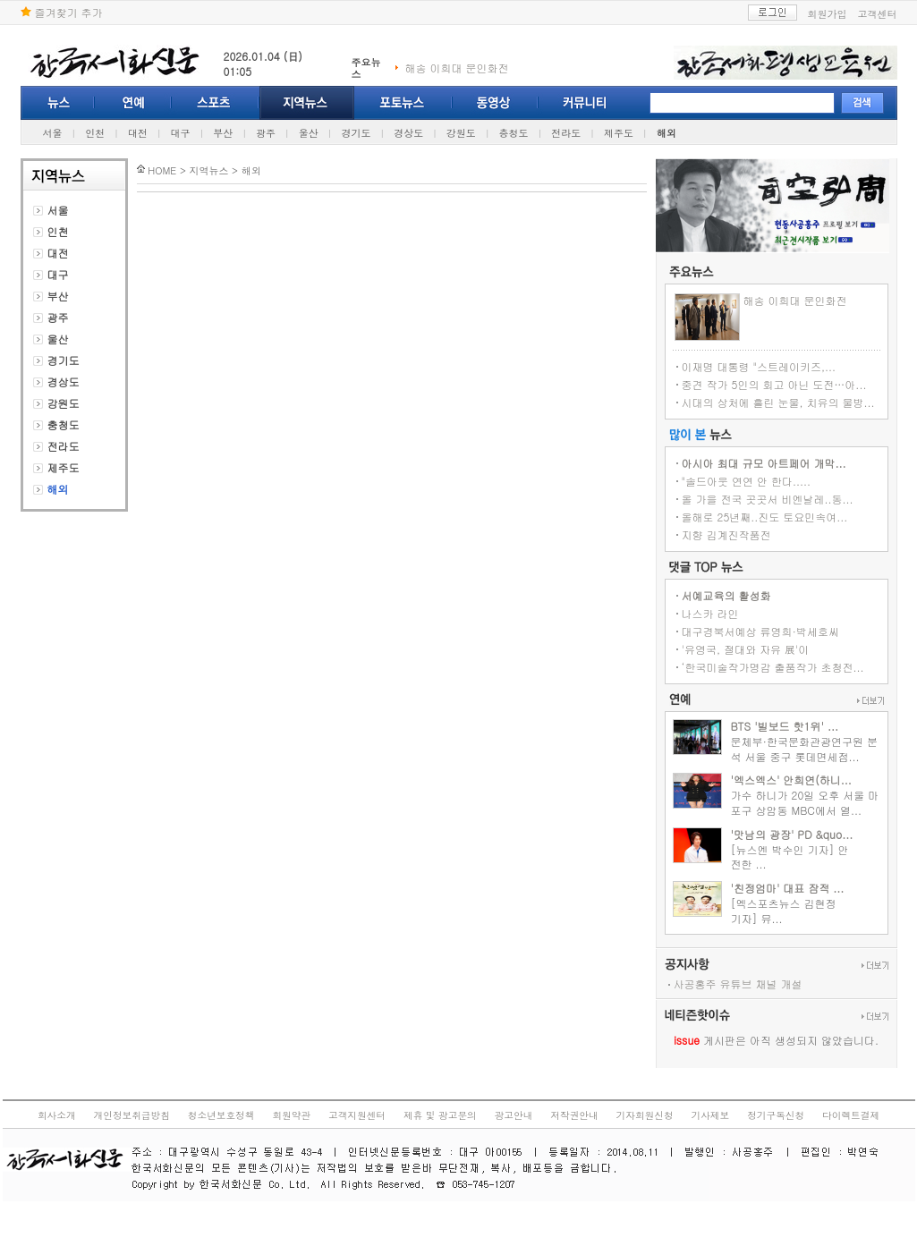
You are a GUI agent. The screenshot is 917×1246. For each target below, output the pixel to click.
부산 (223, 133)
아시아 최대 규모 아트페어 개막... (764, 462)
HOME (162, 170)
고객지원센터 (357, 1115)
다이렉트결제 (850, 1115)
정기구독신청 (775, 1115)
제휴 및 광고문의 (440, 1115)
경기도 (355, 133)
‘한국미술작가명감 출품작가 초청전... (773, 666)
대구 (181, 133)
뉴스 (58, 103)
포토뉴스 (403, 103)
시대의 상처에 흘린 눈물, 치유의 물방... (778, 402)
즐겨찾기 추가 (62, 12)
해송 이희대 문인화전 (457, 67)
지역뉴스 (306, 103)
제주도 (618, 133)
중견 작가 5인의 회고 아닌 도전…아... (774, 384)
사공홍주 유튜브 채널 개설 (738, 983)
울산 (308, 133)
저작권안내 (574, 1115)
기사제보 (711, 1115)
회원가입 (827, 14)
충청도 (514, 133)
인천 (95, 133)
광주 (266, 133)
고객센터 (877, 14)
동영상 (496, 103)
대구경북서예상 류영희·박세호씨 (761, 631)
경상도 (408, 133)
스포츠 (215, 103)
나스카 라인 (710, 613)
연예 (133, 103)
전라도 (566, 133)
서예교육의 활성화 (726, 595)
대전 (138, 133)
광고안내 (514, 1115)
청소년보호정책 (221, 1115)
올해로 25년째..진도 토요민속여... (765, 516)
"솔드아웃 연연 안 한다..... (746, 480)
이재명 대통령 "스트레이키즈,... (759, 366)
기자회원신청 (645, 1115)
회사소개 (57, 1115)
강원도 (461, 133)
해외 (666, 133)
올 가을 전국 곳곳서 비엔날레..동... (767, 498)
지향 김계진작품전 (726, 534)
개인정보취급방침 (132, 1115)
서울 (53, 133)
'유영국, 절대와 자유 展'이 (746, 649)
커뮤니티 (585, 103)
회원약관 (291, 1115)
